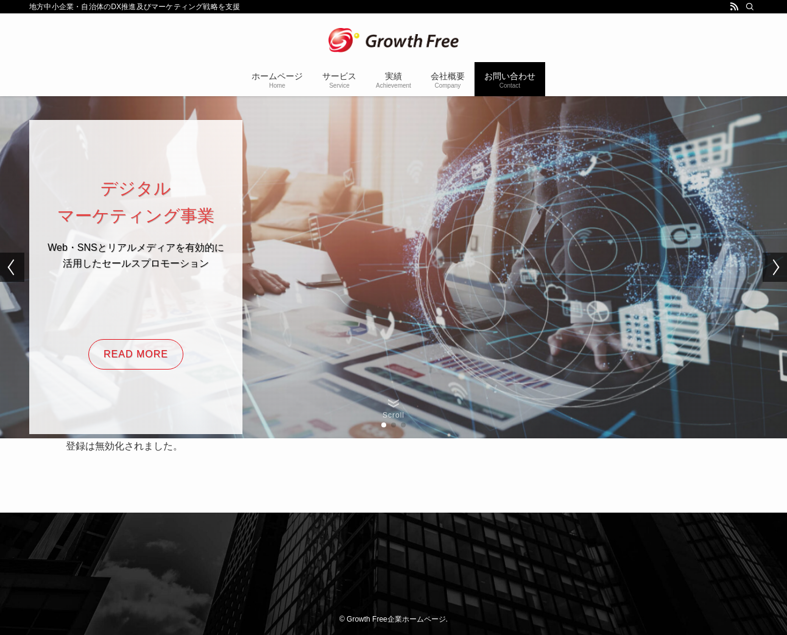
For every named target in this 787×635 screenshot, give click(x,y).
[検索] (750, 6)
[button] (383, 425)
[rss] (734, 6)
